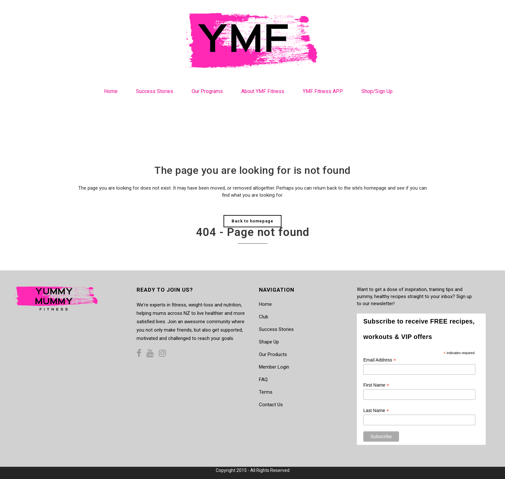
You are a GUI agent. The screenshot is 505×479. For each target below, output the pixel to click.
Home (265, 304)
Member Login (274, 367)
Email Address (379, 360)
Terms (265, 392)
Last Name (376, 411)
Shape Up (269, 342)
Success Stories (276, 329)
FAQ (263, 379)
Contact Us (271, 405)
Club (263, 317)
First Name (376, 385)
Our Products (273, 354)
